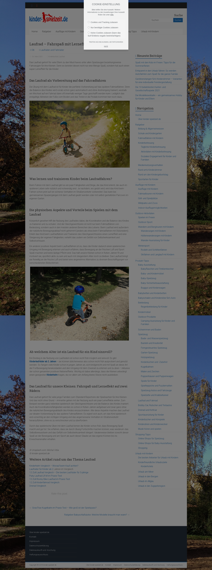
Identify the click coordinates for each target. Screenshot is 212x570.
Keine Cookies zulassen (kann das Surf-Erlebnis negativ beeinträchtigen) (104, 34)
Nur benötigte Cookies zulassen (103, 27)
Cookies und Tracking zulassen (103, 22)
